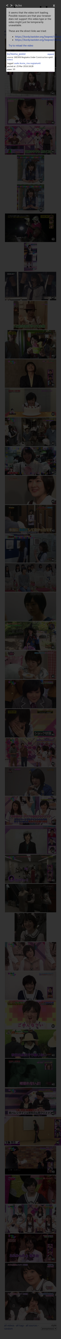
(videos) (10, 59)
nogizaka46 (35, 63)
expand (51, 54)
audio (16, 63)
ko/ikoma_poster (16, 53)
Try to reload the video (21, 45)
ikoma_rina (25, 63)
